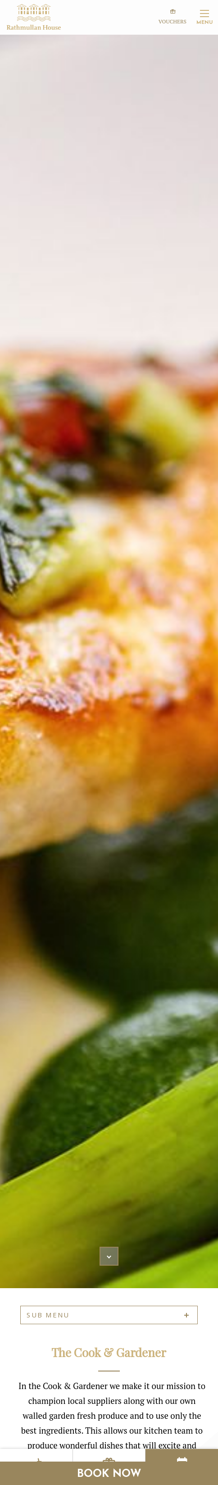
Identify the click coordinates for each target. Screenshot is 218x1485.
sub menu (48, 1314)
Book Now (109, 1474)
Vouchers (172, 16)
